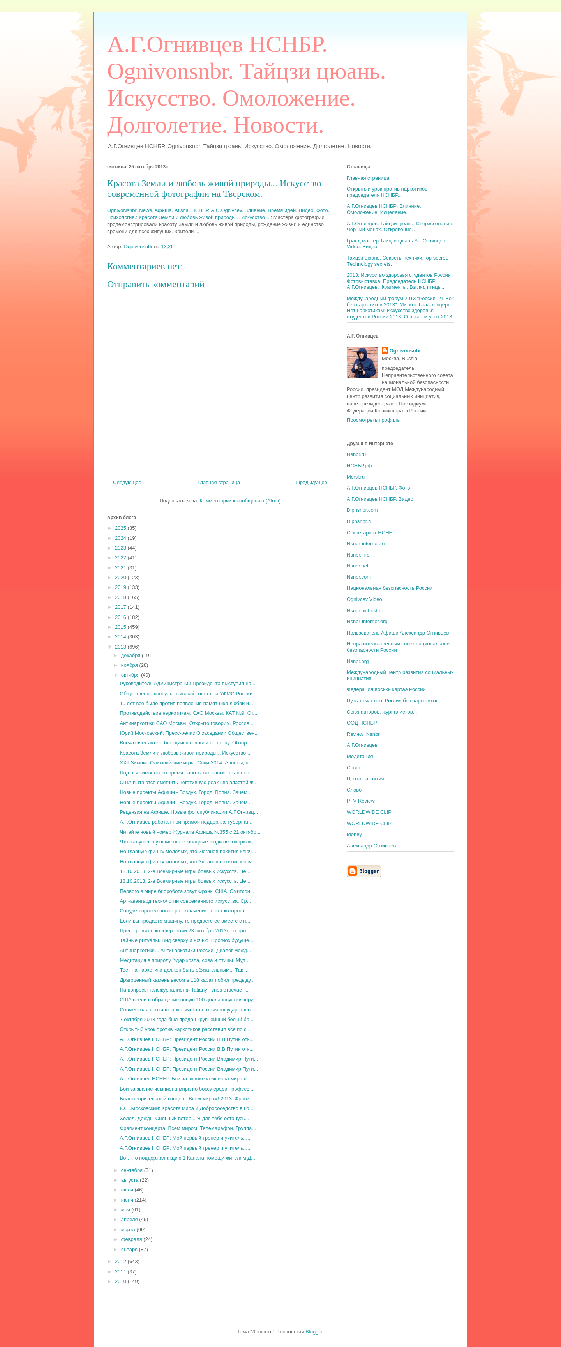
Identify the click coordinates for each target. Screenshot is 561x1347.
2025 (121, 528)
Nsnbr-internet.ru (366, 543)
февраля (132, 1239)
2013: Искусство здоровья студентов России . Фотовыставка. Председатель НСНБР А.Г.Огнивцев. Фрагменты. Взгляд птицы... (400, 281)
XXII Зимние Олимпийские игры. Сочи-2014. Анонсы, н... (186, 762)
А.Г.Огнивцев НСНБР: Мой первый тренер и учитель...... (185, 1138)
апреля (130, 1219)
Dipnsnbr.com (362, 510)
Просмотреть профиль (373, 420)
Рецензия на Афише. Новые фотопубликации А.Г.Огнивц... (189, 812)
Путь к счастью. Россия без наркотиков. (393, 701)
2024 (121, 538)
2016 (121, 617)
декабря (131, 655)
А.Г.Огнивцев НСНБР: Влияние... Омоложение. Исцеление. (385, 209)
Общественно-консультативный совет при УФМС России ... (189, 693)
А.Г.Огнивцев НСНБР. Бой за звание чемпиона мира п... (185, 1079)
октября (131, 675)
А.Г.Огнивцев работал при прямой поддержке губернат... (186, 822)
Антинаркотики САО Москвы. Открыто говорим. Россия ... (187, 723)
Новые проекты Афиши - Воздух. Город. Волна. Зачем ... (186, 792)
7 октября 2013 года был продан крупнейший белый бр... (186, 1019)
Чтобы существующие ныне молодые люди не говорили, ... (189, 842)
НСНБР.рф (359, 465)
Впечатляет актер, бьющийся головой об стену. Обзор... (185, 743)
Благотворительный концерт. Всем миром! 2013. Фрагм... (187, 1098)
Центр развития (365, 778)
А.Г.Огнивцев (362, 745)
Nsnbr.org (358, 661)
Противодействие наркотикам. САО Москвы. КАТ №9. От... (188, 713)
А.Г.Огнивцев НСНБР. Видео (380, 499)
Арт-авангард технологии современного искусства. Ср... (185, 901)
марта (129, 1229)
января (130, 1249)
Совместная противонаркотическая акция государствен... (187, 1010)
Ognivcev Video (364, 599)
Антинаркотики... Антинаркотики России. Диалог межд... (185, 950)
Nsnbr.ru (356, 454)
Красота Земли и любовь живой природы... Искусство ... (185, 753)
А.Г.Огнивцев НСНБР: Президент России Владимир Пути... (189, 1059)
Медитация (360, 756)
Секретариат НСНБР (371, 533)
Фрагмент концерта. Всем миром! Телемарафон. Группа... (188, 1128)
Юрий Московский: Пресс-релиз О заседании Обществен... (189, 733)
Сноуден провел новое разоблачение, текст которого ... (185, 911)
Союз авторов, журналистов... (382, 712)
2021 (121, 568)
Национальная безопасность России (390, 588)
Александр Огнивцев (371, 846)
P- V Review (361, 801)
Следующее (127, 482)
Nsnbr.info (358, 555)
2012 (121, 1261)
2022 (121, 557)
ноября (130, 665)
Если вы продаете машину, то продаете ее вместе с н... (185, 921)
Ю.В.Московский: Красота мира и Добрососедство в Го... (186, 1108)
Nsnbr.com (359, 577)
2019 (121, 587)
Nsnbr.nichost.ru (365, 610)
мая (126, 1210)
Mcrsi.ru (356, 477)
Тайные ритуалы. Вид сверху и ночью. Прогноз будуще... (186, 940)
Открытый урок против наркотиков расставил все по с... (185, 1029)
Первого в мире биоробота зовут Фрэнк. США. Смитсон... (187, 891)
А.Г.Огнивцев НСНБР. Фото (378, 488)
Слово (354, 790)
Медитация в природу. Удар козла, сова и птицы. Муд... (184, 960)
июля (128, 1190)
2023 (121, 548)
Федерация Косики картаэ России (386, 689)
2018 (121, 597)
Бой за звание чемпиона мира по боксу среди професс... (186, 1089)
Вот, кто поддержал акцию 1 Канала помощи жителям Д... (187, 1158)
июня (128, 1200)
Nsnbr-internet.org (367, 621)
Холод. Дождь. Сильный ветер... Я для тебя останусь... (184, 1118)
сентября (132, 1170)
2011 (121, 1272)
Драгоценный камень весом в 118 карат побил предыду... (187, 980)
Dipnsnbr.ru (359, 521)
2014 (121, 637)
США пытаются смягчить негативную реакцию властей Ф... (189, 782)
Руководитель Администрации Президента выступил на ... (188, 683)
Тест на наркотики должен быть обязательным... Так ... (184, 970)
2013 (121, 647)
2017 (121, 607)
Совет (354, 768)
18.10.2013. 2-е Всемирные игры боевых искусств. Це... (185, 871)
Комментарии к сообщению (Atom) (240, 501)
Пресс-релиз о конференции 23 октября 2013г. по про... (185, 930)
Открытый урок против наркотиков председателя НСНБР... (387, 192)
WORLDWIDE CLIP (369, 812)
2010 (121, 1281)
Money (354, 834)
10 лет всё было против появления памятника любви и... (186, 703)
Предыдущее (311, 482)
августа (130, 1180)
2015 (121, 627)
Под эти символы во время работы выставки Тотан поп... (186, 773)
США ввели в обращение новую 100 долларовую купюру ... (189, 999)
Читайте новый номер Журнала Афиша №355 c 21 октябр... (190, 832)
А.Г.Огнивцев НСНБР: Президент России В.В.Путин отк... (187, 1039)
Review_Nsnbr (363, 734)
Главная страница (219, 482)
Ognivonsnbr (405, 351)
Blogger (314, 1332)
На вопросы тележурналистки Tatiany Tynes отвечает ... (185, 990)
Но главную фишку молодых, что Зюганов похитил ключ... (188, 851)
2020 (121, 577)
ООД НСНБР (362, 723)
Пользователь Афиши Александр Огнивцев (398, 633)
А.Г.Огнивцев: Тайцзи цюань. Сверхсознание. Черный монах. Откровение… (400, 227)
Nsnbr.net (358, 566)
